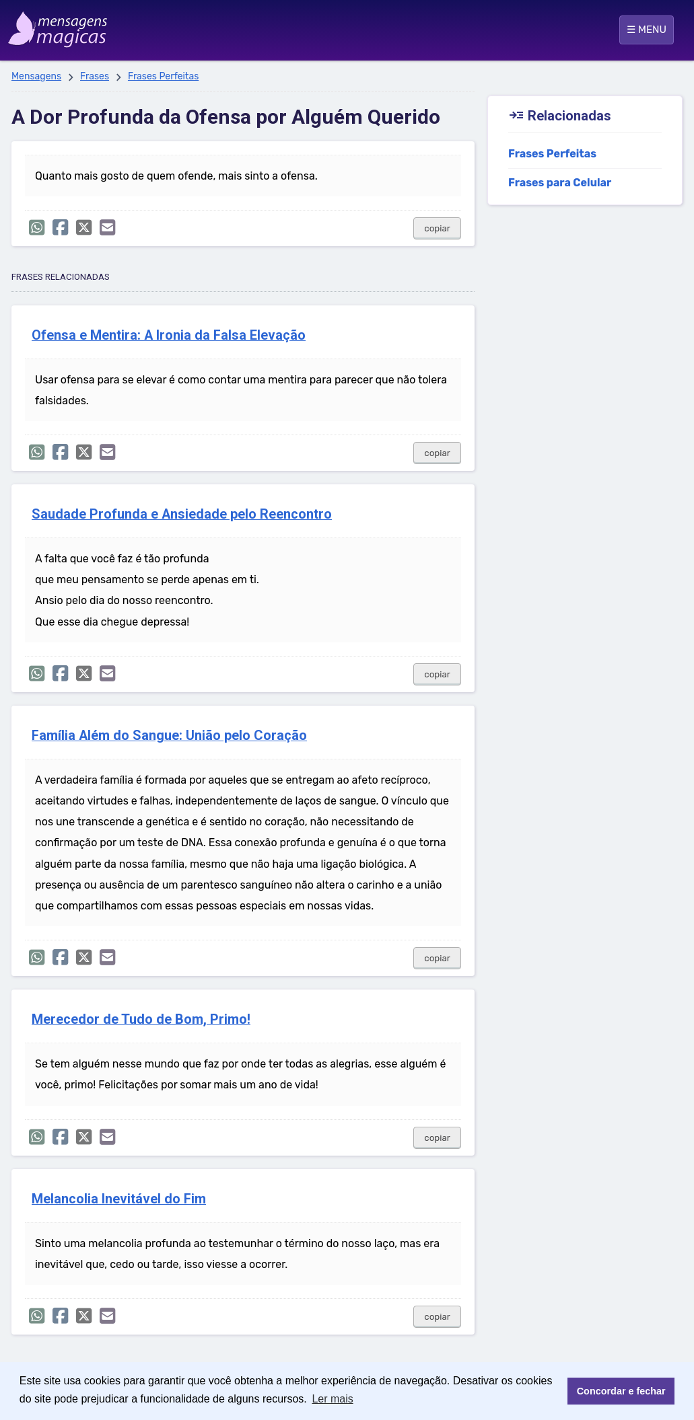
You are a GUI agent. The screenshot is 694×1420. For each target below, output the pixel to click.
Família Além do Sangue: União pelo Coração (169, 735)
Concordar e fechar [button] (621, 1391)
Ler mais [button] (332, 1399)
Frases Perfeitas (163, 76)
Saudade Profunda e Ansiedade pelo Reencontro (182, 514)
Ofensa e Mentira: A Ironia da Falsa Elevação (169, 335)
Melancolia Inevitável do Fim (119, 1199)
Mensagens (36, 76)
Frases (94, 76)
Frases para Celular (559, 182)
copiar (437, 228)
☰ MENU (646, 30)
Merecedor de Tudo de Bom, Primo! (141, 1019)
